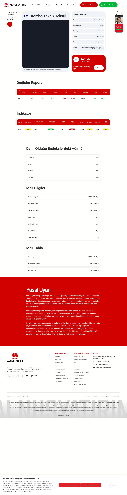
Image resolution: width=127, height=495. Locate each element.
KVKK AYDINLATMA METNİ (61, 380)
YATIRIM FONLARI (78, 380)
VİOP (75, 364)
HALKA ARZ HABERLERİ (80, 386)
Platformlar (59, 5)
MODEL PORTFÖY (78, 383)
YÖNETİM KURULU (59, 364)
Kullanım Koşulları (104, 398)
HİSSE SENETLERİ (78, 358)
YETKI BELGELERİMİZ (60, 371)
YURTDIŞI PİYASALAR (79, 377)
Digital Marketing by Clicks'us (63, 417)
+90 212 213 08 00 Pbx (104, 363)
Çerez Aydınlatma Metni (25, 491)
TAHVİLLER (76, 371)
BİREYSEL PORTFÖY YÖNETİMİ (81, 374)
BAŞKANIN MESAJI (59, 367)
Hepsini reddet (90, 485)
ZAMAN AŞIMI (58, 383)
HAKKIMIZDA (58, 361)
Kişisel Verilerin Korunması (90, 398)
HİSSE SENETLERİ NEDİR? (80, 361)
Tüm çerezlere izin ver (69, 485)
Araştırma (49, 5)
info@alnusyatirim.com (105, 369)
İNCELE (98, 69)
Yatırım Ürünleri (36, 5)
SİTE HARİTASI (58, 358)
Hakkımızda (70, 5)
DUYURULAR (58, 374)
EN (121, 5)
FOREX (75, 367)
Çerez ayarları (113, 485)
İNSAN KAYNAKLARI (60, 377)
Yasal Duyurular (116, 398)
